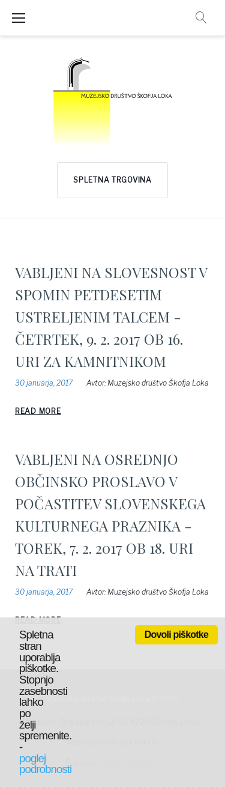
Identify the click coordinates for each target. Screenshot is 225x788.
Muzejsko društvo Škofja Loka (158, 382)
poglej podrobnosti (45, 764)
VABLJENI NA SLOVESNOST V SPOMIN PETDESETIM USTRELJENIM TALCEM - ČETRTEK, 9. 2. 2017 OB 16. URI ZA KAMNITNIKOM (111, 316)
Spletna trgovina (112, 179)
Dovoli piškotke (176, 634)
